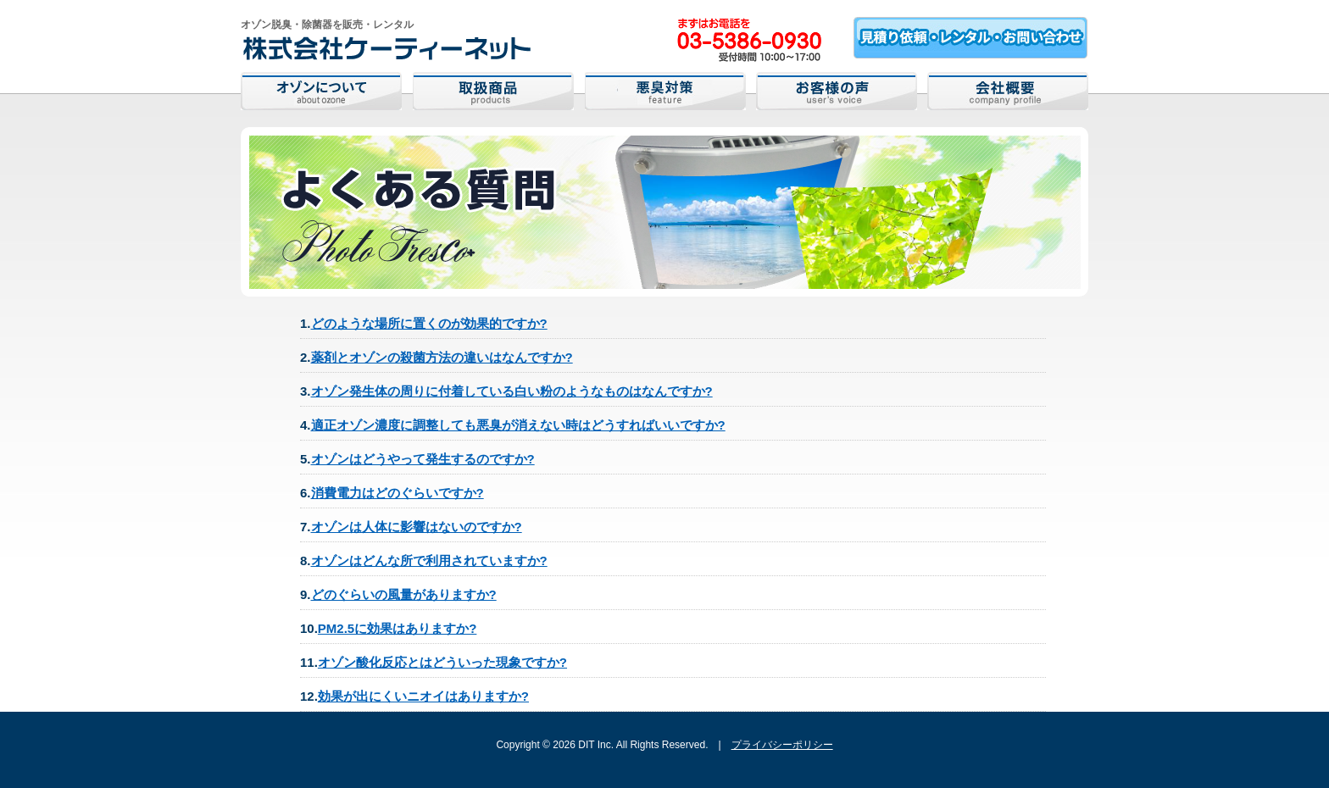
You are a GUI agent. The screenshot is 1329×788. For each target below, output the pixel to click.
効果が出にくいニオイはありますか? (423, 696)
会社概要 (1007, 91)
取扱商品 (493, 91)
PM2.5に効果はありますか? (397, 628)
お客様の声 (836, 91)
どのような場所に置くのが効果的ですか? (429, 323)
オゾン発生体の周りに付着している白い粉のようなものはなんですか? (512, 391)
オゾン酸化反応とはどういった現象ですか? (442, 662)
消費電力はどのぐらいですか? (397, 493)
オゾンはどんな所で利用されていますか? (429, 560)
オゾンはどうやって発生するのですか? (423, 459)
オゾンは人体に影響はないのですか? (416, 526)
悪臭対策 (665, 91)
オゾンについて (321, 91)
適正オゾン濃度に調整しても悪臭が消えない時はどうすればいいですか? (518, 425)
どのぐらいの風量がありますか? (404, 594)
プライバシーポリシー (782, 745)
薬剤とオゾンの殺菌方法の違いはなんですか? (442, 357)
